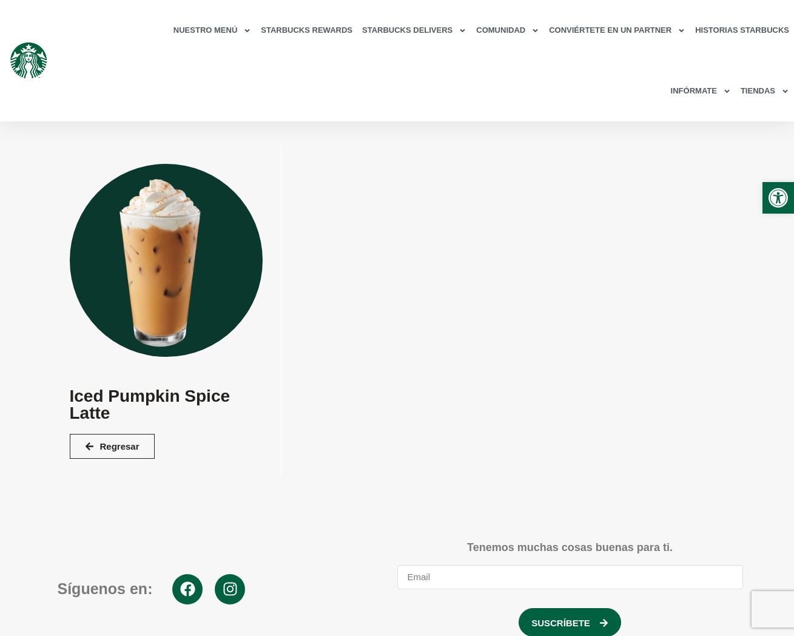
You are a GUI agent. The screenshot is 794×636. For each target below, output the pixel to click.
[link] (778, 198)
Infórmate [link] (701, 91)
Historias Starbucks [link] (742, 30)
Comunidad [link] (507, 31)
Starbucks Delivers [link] (414, 31)
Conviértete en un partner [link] (617, 31)
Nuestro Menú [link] (212, 31)
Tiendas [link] (765, 91)
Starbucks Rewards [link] (306, 30)
